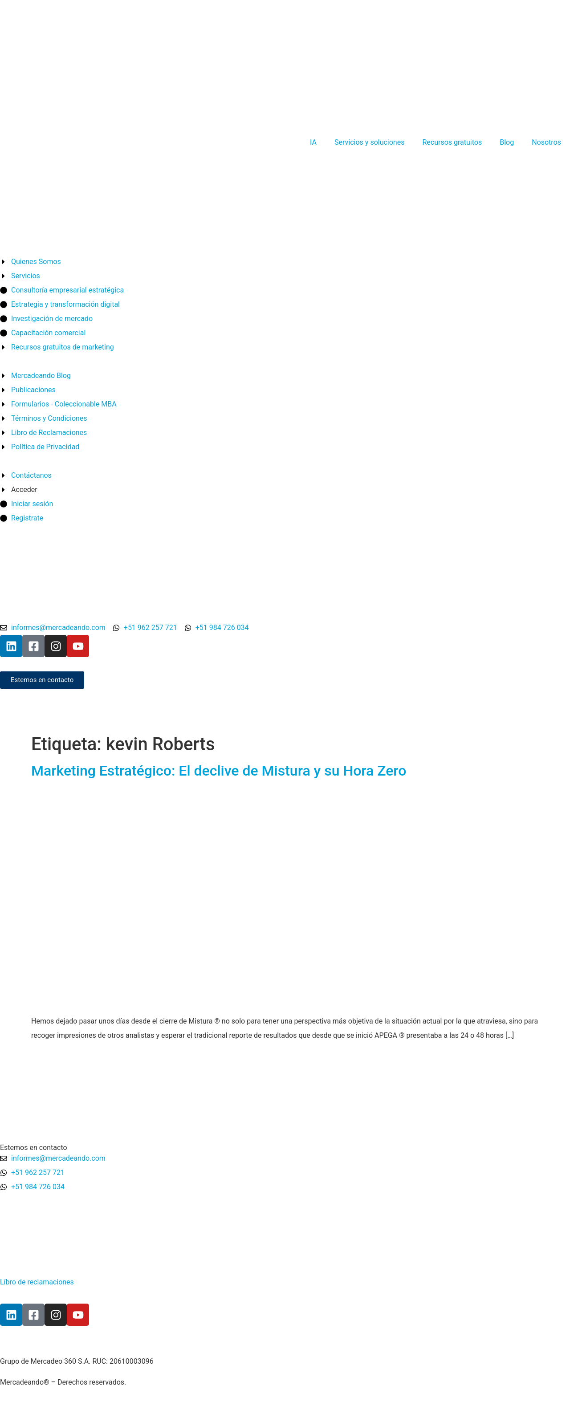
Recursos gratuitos (452, 142)
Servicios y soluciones (369, 142)
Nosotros (546, 142)
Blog (507, 142)
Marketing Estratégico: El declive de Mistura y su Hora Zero (218, 770)
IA (313, 142)
